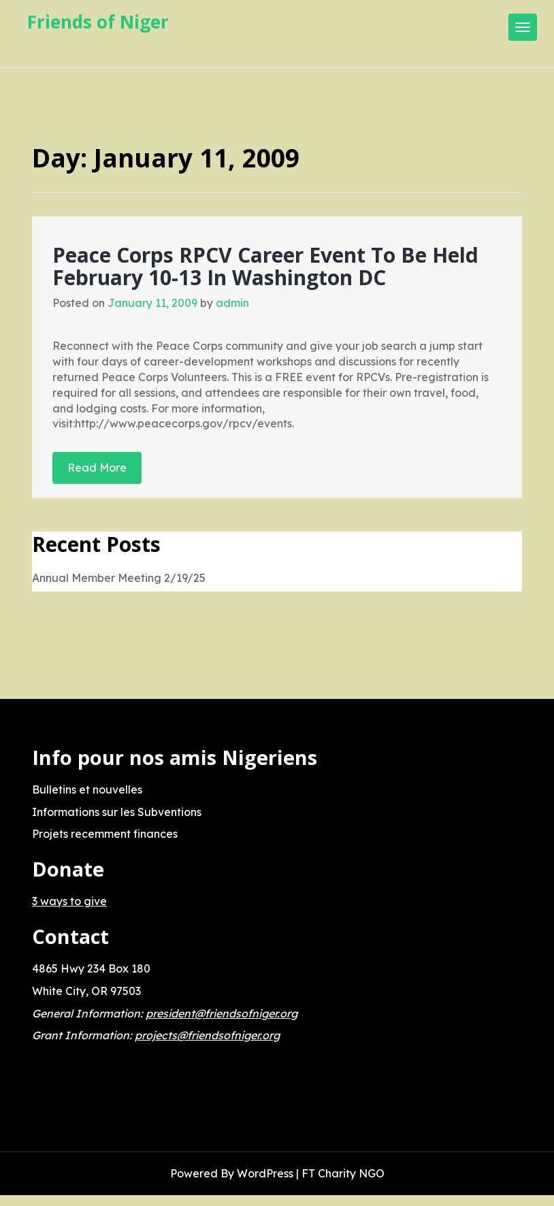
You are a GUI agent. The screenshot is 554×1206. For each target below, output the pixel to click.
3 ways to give (69, 901)
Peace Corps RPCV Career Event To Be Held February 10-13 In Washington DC (265, 266)
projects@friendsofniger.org (207, 1035)
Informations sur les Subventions (116, 812)
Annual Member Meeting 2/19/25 (119, 578)
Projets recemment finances (105, 834)
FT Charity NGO (343, 1173)
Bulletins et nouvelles (87, 789)
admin (232, 303)
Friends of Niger (98, 22)
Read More (97, 467)
